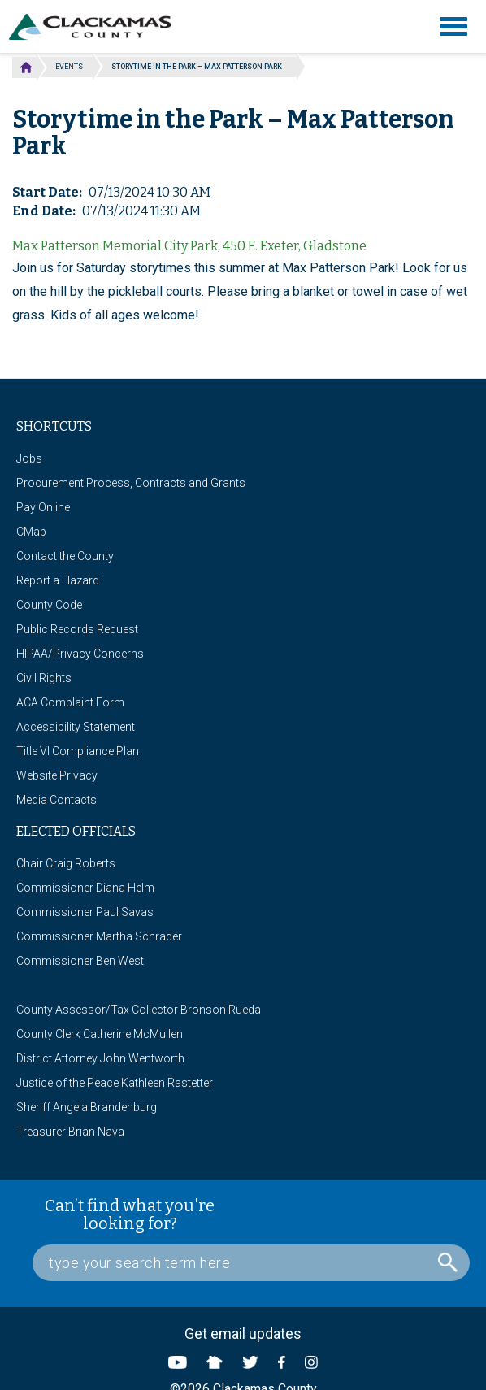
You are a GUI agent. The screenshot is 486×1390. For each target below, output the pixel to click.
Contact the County (65, 556)
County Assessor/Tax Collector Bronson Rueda (138, 1009)
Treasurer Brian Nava (70, 1131)
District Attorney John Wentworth (100, 1058)
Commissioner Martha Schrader (99, 936)
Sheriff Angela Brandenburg (86, 1107)
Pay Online (43, 507)
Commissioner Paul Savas (85, 912)
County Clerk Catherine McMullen (99, 1033)
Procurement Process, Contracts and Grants (130, 482)
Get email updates (243, 1333)
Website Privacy (57, 775)
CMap (31, 531)
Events (69, 67)
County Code (49, 604)
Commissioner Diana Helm (85, 887)
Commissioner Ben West (80, 960)
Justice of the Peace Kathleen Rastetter (114, 1082)
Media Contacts (56, 799)
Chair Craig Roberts (65, 863)
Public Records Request (77, 629)
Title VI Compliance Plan (77, 751)
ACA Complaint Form (70, 702)
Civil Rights (44, 677)
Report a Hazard (57, 580)
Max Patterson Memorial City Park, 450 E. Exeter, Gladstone (189, 246)
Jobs (29, 458)
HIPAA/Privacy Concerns (80, 653)
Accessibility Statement (75, 726)
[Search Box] (251, 1262)
